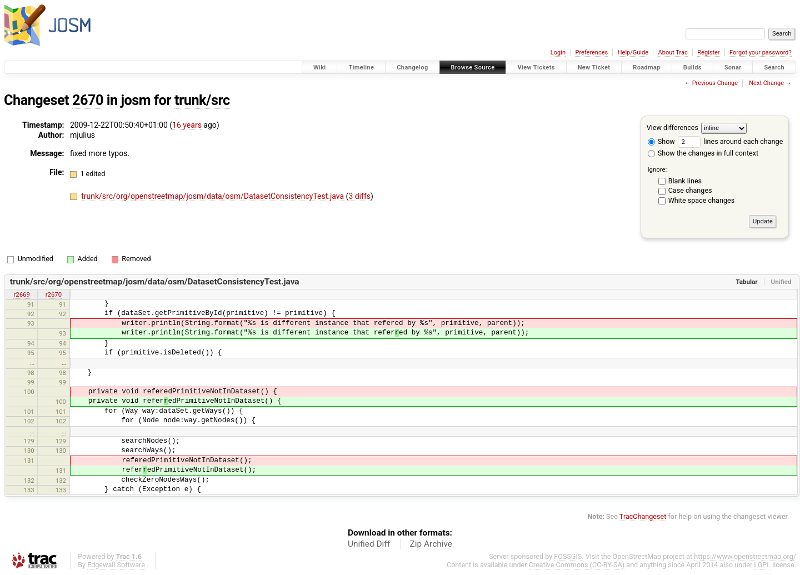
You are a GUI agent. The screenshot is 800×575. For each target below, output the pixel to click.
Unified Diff (369, 544)
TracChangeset (643, 516)
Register (708, 52)
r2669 (21, 294)
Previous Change (715, 83)
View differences (672, 127)
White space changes (701, 200)
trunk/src (202, 100)
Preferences (591, 52)
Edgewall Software (116, 565)
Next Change (766, 83)
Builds (692, 67)
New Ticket (594, 67)
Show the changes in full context (703, 153)
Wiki (319, 67)
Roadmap (647, 67)
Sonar (733, 67)
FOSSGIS (568, 556)
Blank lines (685, 181)
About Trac (673, 52)
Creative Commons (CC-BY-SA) (577, 565)
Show (661, 141)
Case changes (690, 190)
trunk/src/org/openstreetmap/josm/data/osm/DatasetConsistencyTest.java (213, 196)
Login (558, 52)
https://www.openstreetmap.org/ (745, 556)
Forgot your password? (760, 52)
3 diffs (359, 196)
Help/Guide (633, 52)
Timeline (361, 67)
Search (774, 67)
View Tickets (535, 67)
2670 (87, 100)
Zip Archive (431, 544)
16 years (187, 125)
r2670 (54, 294)
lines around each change (730, 141)
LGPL (762, 565)
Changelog (412, 67)
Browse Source (473, 67)
